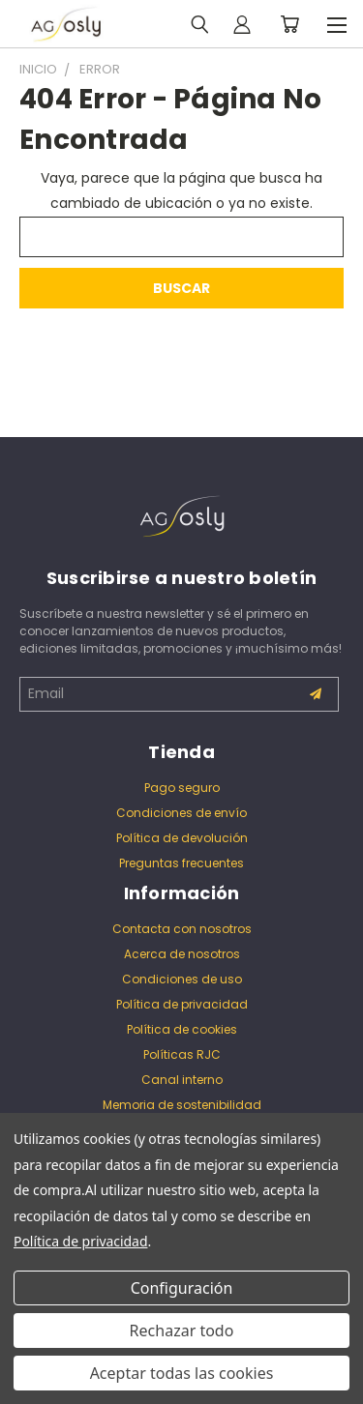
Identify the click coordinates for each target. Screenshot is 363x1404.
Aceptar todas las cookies (182, 1373)
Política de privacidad (182, 1004)
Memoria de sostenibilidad (182, 1105)
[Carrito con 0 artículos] (289, 24)
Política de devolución (182, 838)
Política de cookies (182, 1029)
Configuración (182, 1288)
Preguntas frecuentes (181, 863)
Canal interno (182, 1079)
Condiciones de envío (181, 812)
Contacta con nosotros (182, 929)
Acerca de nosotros (182, 954)
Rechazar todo (182, 1330)
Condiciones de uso (182, 979)
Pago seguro (182, 787)
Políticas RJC (182, 1054)
